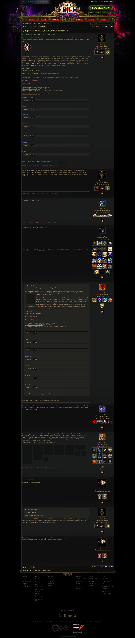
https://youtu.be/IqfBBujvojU (30, 73)
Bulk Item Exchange (92, 582)
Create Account (31, 2)
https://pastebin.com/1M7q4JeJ (34, 325)
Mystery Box (106, 591)
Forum (50, 576)
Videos (37, 579)
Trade (91, 576)
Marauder (37, 24)
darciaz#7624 (103, 237)
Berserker (42, 27)
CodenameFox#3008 (103, 491)
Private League (106, 593)
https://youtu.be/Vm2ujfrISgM (30, 70)
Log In (23, 2)
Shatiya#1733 (103, 444)
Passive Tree (39, 584)
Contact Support (43, 2)
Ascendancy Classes (39, 590)
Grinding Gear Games (46, 621)
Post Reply (109, 26)
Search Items (93, 579)
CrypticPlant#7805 (103, 416)
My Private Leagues (79, 587)
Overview (38, 582)
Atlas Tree (38, 587)
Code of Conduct (51, 582)
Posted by (102, 45)
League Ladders (81, 579)
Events (78, 576)
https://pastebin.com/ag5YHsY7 (31, 90)
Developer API (99, 621)
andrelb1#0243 (103, 294)
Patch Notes (26, 586)
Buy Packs (105, 579)
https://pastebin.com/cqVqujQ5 (31, 87)
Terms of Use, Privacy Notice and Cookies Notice (69, 621)
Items (37, 593)
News (24, 579)
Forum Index (27, 24)
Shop (103, 576)
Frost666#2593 (103, 46)
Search (50, 585)
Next (34, 27)
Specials (104, 589)
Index (50, 579)
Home (24, 576)
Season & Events (79, 582)
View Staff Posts (97, 26)
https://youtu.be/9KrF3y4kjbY (30, 77)
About (91, 585)
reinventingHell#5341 (103, 210)
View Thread (47, 24)
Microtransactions (108, 586)
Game (37, 576)
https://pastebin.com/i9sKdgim (31, 89)
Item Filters (39, 596)
